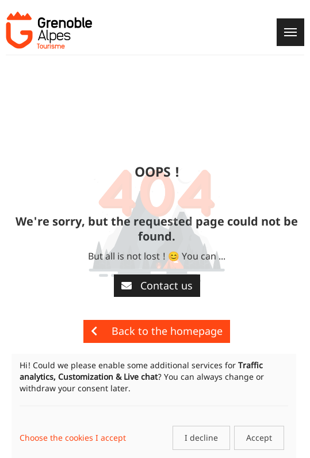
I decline (201, 437)
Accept (259, 437)
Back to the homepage (157, 331)
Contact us (157, 285)
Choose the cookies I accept (73, 437)
